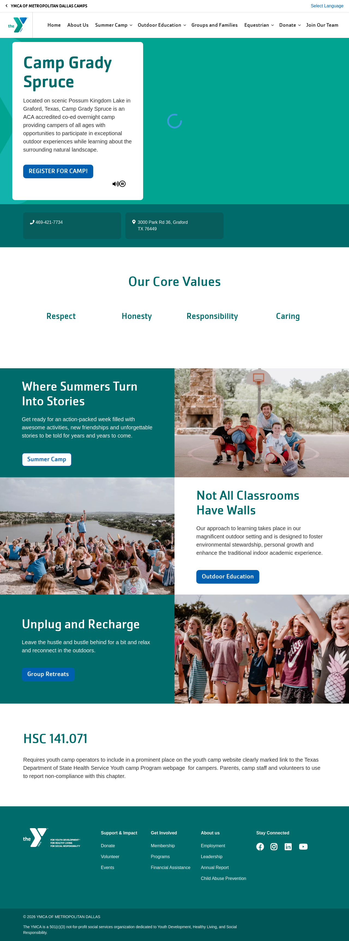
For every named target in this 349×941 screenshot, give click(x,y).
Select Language (327, 6)
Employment (213, 845)
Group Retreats (48, 674)
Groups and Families (215, 25)
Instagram (277, 847)
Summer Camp (113, 25)
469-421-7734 (46, 222)
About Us (78, 25)
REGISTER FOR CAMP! (58, 171)
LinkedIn (291, 847)
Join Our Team (322, 25)
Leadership (211, 856)
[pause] (122, 183)
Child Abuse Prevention (223, 878)
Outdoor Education (162, 25)
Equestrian (259, 25)
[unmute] (116, 183)
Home (54, 25)
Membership (163, 845)
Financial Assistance (170, 867)
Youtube (302, 847)
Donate (290, 25)
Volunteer (110, 856)
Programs (160, 856)
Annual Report (215, 867)
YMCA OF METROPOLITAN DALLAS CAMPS (46, 5)
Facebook (260, 847)
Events (107, 867)
